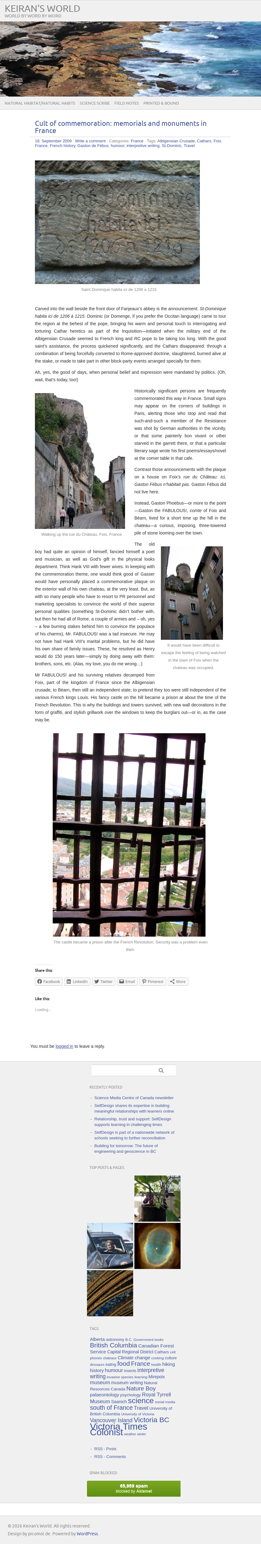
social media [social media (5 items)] (165, 1402)
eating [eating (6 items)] (110, 1364)
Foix (217, 141)
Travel (189, 145)
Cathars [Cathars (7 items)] (161, 1352)
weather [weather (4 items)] (130, 1434)
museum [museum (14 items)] (100, 1382)
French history (62, 145)
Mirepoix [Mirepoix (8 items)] (156, 1376)
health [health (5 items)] (156, 1364)
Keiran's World (42, 9)
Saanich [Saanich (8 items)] (119, 1401)
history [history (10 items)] (97, 1370)
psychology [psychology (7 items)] (130, 1395)
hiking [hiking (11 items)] (168, 1364)
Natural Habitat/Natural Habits (40, 103)
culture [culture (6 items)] (171, 1358)
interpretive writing (143, 145)
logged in (64, 1046)
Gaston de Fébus (93, 145)
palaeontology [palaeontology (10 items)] (104, 1394)
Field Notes (126, 103)
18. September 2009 (53, 141)
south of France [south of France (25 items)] (111, 1407)
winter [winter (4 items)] (141, 1434)
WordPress (87, 1534)
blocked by (134, 1488)
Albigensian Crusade (176, 141)
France (137, 141)
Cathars (204, 141)
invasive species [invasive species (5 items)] (120, 1377)
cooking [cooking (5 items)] (157, 1358)
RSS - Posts (105, 1449)
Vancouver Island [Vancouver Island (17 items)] (111, 1420)
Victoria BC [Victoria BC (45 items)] (151, 1420)
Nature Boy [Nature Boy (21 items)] (141, 1388)
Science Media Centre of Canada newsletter (134, 1097)
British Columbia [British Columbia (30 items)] (113, 1345)
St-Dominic (172, 145)
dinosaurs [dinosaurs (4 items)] (97, 1364)
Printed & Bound (161, 103)
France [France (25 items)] (140, 1363)
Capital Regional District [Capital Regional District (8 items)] (130, 1351)
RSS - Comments (110, 1456)
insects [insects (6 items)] (130, 1371)
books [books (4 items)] (159, 1340)
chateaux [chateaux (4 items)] (109, 1358)
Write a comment (90, 141)
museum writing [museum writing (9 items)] (127, 1382)
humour (117, 145)
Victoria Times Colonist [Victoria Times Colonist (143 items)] (118, 1429)
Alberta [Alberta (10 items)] (97, 1339)
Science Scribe (95, 103)
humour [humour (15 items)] (114, 1370)
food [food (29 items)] (123, 1363)
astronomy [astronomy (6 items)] (115, 1339)
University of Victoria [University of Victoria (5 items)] (137, 1414)
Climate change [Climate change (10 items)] (134, 1357)
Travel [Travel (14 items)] (141, 1408)
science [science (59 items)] (141, 1400)
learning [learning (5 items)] (140, 1377)
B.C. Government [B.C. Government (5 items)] (139, 1339)
